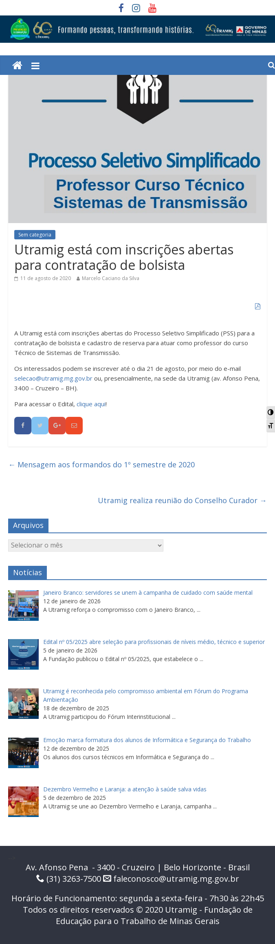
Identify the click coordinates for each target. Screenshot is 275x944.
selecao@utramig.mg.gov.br (53, 378)
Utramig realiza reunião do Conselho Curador (182, 500)
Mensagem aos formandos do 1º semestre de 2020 (101, 464)
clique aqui (91, 404)
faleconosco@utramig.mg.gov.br (176, 878)
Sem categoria (34, 234)
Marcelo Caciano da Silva (110, 278)
